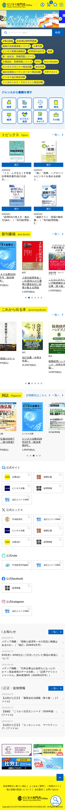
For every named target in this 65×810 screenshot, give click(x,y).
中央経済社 (17, 519)
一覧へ (56, 134)
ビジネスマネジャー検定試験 (17, 67)
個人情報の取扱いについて (19, 789)
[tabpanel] (32, 19)
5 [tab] (35, 26)
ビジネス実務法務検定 (14, 51)
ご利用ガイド (53, 786)
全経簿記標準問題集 (26, 41)
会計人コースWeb (20, 499)
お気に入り (55, 5)
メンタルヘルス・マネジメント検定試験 (23, 82)
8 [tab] (44, 26)
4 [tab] (32, 26)
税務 (50, 51)
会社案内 (39, 789)
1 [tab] (23, 26)
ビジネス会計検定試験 (14, 77)
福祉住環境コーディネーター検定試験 (22, 72)
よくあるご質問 (36, 786)
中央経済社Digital (20, 565)
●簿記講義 (8, 41)
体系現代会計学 (36, 51)
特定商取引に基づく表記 (14, 786)
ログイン (43, 5)
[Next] (60, 19)
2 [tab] (26, 26)
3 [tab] (29, 26)
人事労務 (37, 46)
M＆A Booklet (51, 61)
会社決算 (39, 67)
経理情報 (48, 488)
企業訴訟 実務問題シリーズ (17, 61)
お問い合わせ (52, 789)
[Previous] (5, 19)
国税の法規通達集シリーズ (16, 46)
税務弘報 (48, 477)
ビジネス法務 (18, 488)
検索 (57, 32)
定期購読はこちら (36, 395)
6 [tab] (38, 26)
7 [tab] (41, 26)
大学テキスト (51, 72)
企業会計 (16, 477)
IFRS (38, 61)
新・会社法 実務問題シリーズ (18, 56)
